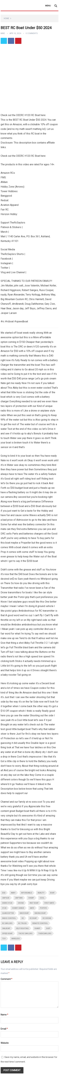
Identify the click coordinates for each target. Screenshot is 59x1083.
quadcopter (8, 913)
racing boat (40, 913)
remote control (40, 923)
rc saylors (7, 923)
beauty (41, 893)
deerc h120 (7, 903)
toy (4, 939)
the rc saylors (25, 933)
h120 (4, 908)
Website (5, 1043)
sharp (37, 928)
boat (52, 893)
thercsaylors (44, 933)
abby (13, 893)
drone (21, 903)
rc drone (47, 918)
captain (18, 898)
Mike (3, 33)
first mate (49, 903)
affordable (26, 893)
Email (4, 1029)
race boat (24, 913)
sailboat (6, 928)
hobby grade (18, 908)
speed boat (7, 933)
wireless (15, 939)
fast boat (34, 903)
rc (23, 918)
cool (42, 898)
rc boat (33, 918)
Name (4, 1014)
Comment (6, 979)
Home (6, 18)
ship (48, 928)
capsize (5, 898)
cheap (31, 898)
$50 (3, 893)
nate (32, 908)
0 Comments (32, 33)
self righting (22, 928)
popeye (43, 908)
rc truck (22, 923)
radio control (9, 918)
